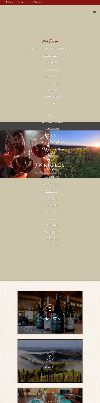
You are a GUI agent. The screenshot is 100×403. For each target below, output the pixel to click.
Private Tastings (52, 155)
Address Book (52, 225)
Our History (52, 70)
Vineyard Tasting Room (52, 142)
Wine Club (52, 115)
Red (53, 103)
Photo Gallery (52, 83)
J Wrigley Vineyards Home (19, 12)
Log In (9, 2)
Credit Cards (52, 212)
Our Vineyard (52, 128)
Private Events (51, 170)
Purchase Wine (52, 97)
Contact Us (51, 177)
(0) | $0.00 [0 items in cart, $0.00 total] (20, 2)
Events (51, 162)
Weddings (51, 191)
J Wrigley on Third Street (52, 149)
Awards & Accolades (52, 122)
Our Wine (51, 90)
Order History (52, 232)
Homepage (50, 55)
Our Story (51, 63)
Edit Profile (52, 205)
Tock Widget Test (51, 184)
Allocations (52, 238)
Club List (52, 218)
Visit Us (51, 135)
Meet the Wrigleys (52, 76)
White (53, 109)
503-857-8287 (37, 2)
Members (51, 198)
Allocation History (52, 245)
